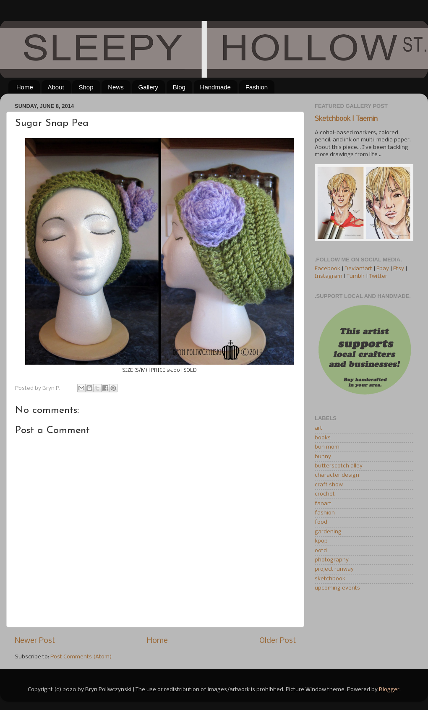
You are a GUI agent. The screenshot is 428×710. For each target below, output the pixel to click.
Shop (85, 87)
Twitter (378, 276)
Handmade (215, 87)
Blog (179, 87)
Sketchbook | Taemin (346, 119)
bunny (323, 457)
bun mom (327, 447)
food (321, 522)
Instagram (328, 276)
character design (337, 475)
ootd (321, 551)
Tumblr (356, 276)
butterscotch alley (339, 466)
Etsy (398, 269)
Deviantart (358, 269)
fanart (323, 504)
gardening (328, 532)
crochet (325, 494)
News (116, 87)
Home (24, 87)
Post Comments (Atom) (81, 657)
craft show (329, 485)
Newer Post (35, 641)
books (323, 438)
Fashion (256, 87)
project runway (334, 569)
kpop (321, 541)
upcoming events (337, 588)
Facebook (327, 269)
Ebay (382, 269)
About (56, 87)
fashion (325, 513)
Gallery (148, 87)
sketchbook (330, 579)
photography (332, 560)
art (318, 428)
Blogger (389, 690)
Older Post (277, 641)
